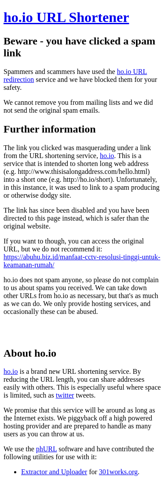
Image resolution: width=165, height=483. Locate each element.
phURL (46, 449)
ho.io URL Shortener (66, 17)
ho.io (107, 155)
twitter (65, 395)
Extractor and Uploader (54, 472)
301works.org (118, 472)
